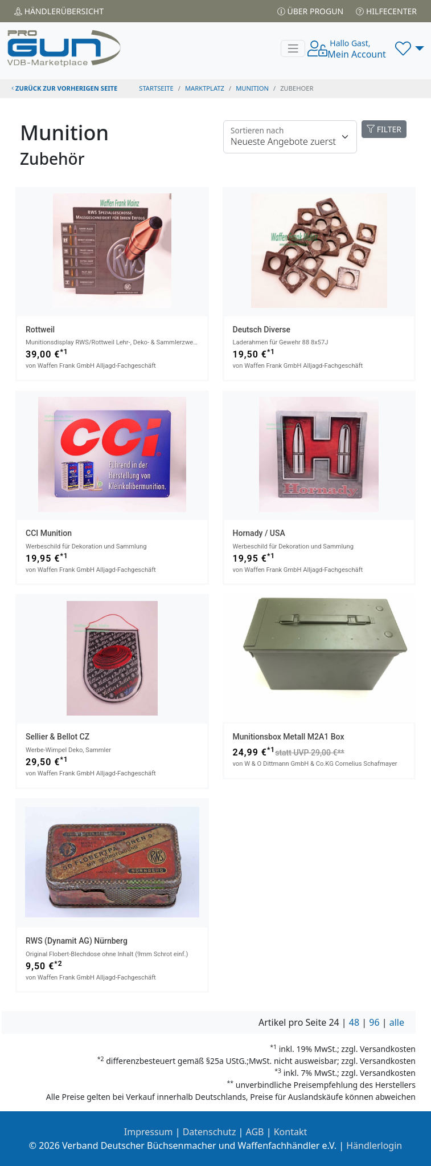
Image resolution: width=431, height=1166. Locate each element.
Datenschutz (209, 1132)
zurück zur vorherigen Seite (64, 88)
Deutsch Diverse (262, 329)
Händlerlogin (374, 1145)
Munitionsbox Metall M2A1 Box (288, 736)
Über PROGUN (310, 11)
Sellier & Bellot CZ (57, 736)
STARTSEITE (156, 88)
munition (252, 88)
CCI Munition (49, 533)
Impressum (148, 1132)
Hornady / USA (259, 533)
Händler (59, 11)
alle (396, 1022)
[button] (409, 48)
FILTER (384, 129)
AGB (255, 1132)
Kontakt (290, 1132)
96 (374, 1022)
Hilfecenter (386, 11)
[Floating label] (290, 136)
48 (354, 1022)
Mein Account (356, 49)
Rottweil (40, 329)
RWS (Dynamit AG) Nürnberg (77, 940)
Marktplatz (204, 88)
